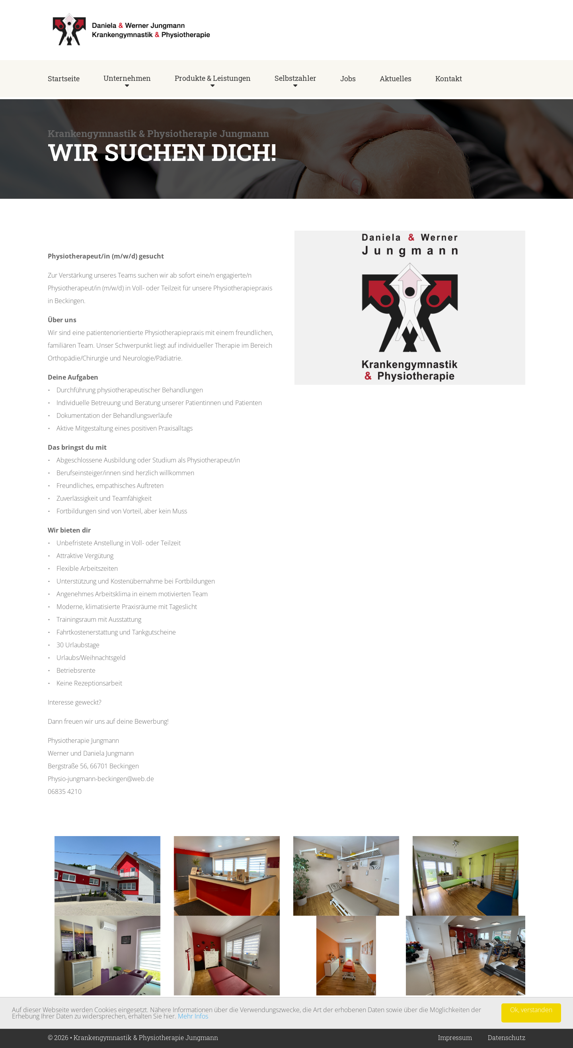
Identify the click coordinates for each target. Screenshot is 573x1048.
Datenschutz (506, 1037)
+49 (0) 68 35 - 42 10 (496, 32)
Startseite (64, 78)
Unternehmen (127, 78)
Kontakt (448, 78)
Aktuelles (395, 78)
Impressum (455, 1037)
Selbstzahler (295, 78)
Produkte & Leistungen (213, 78)
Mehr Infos (193, 1016)
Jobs (348, 78)
